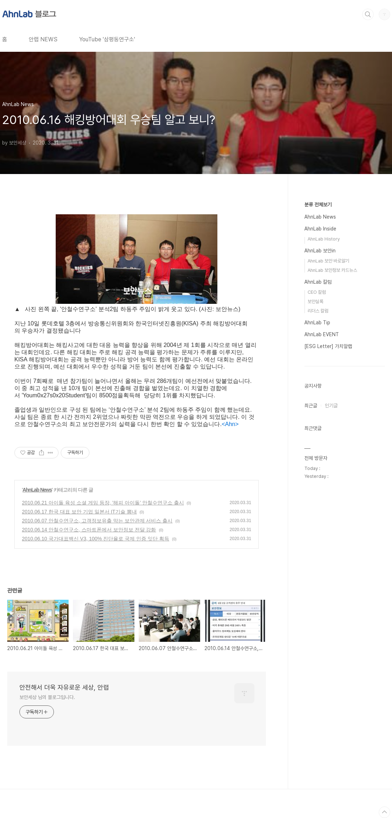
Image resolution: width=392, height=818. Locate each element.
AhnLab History (324, 239)
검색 (368, 14)
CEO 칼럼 (317, 292)
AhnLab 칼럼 (318, 282)
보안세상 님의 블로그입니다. (47, 697)
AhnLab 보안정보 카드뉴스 (332, 270)
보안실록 (315, 301)
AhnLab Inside (320, 229)
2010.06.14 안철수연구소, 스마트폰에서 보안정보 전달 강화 (89, 530)
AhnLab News (37, 490)
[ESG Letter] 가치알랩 (328, 346)
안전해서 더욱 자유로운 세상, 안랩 (64, 687)
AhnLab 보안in (320, 250)
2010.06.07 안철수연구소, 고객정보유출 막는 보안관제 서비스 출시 (97, 521)
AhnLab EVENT (321, 334)
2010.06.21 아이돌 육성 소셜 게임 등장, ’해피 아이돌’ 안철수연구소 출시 (103, 503)
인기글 (331, 405)
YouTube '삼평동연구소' (107, 39)
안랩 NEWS (43, 39)
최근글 (310, 405)
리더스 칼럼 (318, 311)
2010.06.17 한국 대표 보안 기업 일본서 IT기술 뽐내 (79, 512)
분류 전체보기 (318, 204)
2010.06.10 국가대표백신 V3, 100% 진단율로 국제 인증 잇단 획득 (95, 538)
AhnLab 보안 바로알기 (328, 261)
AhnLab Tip (317, 322)
